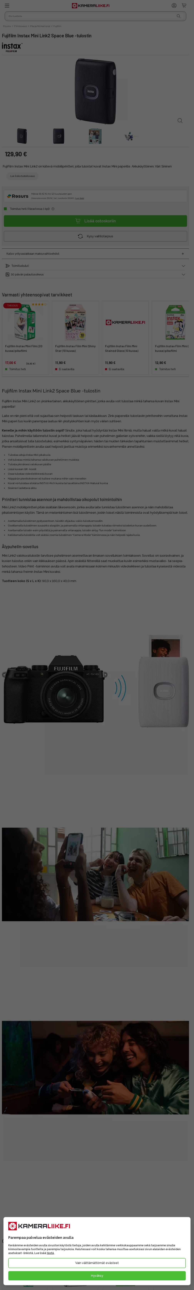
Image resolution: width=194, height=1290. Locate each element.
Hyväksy (97, 1275)
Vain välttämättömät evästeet (97, 1263)
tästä (50, 1253)
